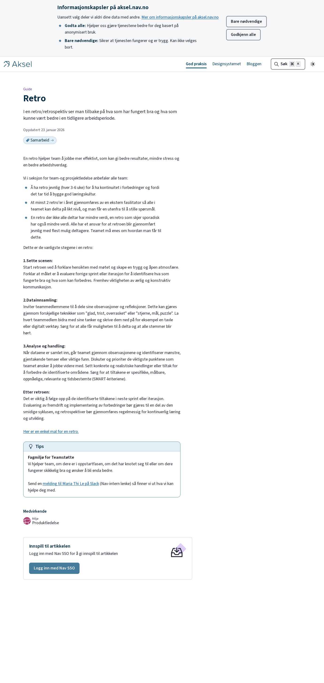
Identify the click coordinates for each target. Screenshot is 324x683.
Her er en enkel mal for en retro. (51, 432)
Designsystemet (226, 64)
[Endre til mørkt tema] (312, 64)
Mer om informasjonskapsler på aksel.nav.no (180, 17)
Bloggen (254, 64)
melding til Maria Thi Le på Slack (71, 484)
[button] (54, 568)
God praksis (196, 64)
